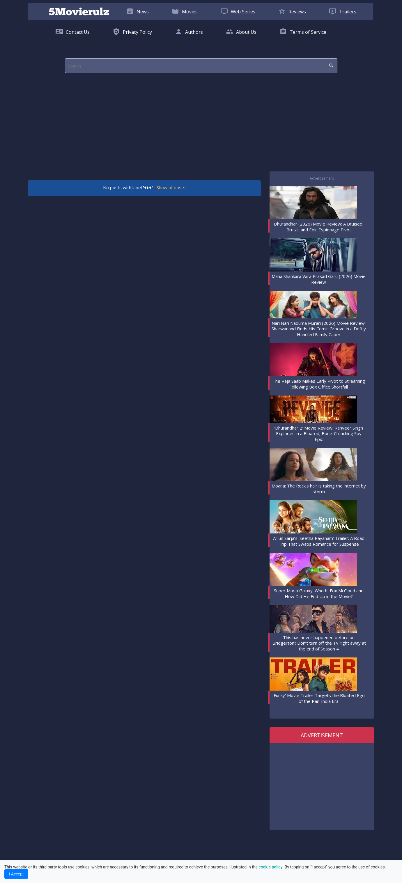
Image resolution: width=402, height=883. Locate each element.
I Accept (16, 874)
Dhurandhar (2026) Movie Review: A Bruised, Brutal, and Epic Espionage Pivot (319, 227)
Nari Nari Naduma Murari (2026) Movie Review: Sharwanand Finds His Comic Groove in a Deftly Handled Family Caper (319, 328)
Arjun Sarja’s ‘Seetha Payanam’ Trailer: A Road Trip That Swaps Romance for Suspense (318, 541)
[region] (201, 123)
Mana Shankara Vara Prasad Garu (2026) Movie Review (319, 279)
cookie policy (270, 867)
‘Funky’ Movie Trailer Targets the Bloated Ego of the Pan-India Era (319, 698)
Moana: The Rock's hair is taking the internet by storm (319, 488)
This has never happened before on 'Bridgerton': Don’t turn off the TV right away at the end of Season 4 (319, 643)
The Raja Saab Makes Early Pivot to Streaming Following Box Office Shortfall (318, 384)
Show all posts (171, 187)
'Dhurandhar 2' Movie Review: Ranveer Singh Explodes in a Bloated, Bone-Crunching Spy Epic (318, 433)
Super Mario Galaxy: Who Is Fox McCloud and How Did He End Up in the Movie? (319, 593)
